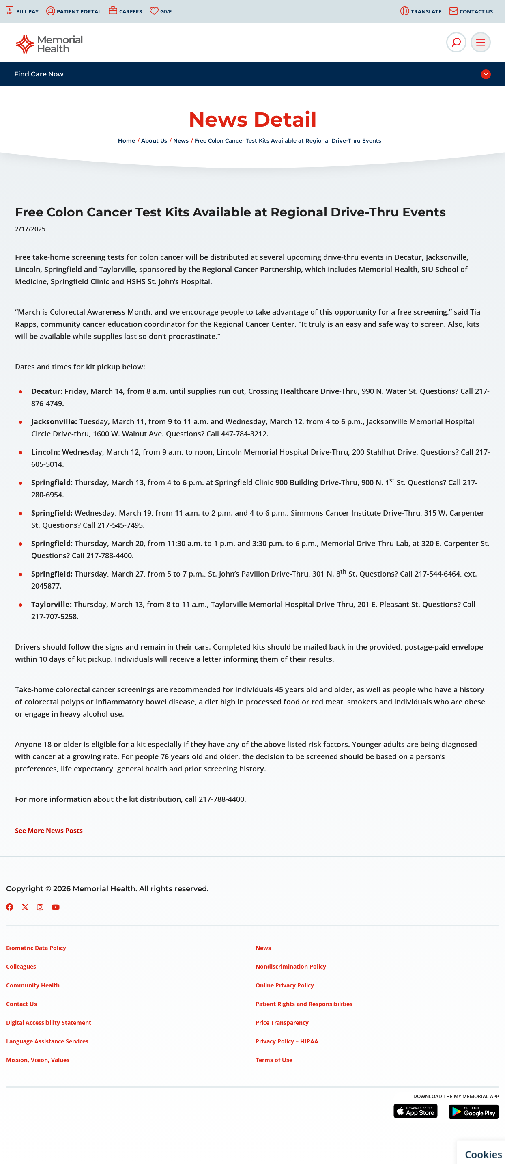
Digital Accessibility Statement (48, 1022)
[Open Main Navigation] (481, 42)
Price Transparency (282, 1022)
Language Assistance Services (47, 1041)
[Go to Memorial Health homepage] (49, 47)
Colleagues (21, 966)
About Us (154, 140)
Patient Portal (79, 11)
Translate (426, 11)
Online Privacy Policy (285, 985)
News (181, 140)
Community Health (33, 985)
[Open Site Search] (456, 42)
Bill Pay (27, 11)
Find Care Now (39, 74)
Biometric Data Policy (36, 948)
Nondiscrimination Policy (291, 966)
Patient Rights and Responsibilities (304, 1004)
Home (126, 140)
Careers (130, 11)
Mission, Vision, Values (37, 1060)
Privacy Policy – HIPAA (287, 1041)
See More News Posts (49, 830)
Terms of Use (274, 1060)
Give (166, 11)
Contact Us (476, 11)
